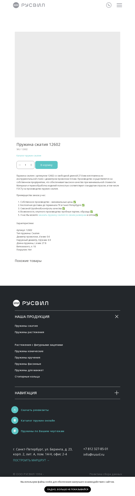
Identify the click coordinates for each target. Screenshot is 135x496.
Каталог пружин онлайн (38, 420)
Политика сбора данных (105, 474)
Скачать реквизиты (35, 410)
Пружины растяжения (29, 332)
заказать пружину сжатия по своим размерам (62, 214)
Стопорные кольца (27, 376)
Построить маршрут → (31, 460)
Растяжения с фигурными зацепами (39, 344)
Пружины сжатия (26, 325)
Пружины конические (29, 351)
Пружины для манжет (29, 370)
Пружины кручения (27, 357)
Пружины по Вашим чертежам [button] (42, 431)
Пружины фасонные (28, 363)
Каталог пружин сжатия (29, 155)
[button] (14, 430)
